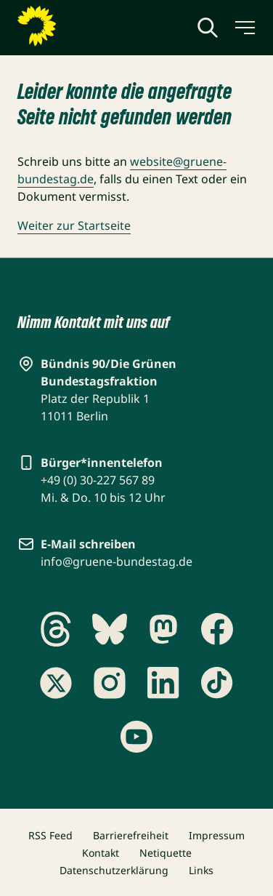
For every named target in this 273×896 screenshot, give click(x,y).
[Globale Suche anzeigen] (207, 27)
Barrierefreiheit (130, 835)
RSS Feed (50, 835)
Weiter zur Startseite (74, 225)
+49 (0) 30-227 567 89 (98, 480)
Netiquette (165, 853)
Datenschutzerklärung (114, 870)
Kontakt (100, 853)
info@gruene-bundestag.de (116, 561)
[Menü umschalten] (244, 28)
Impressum (217, 835)
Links (201, 870)
